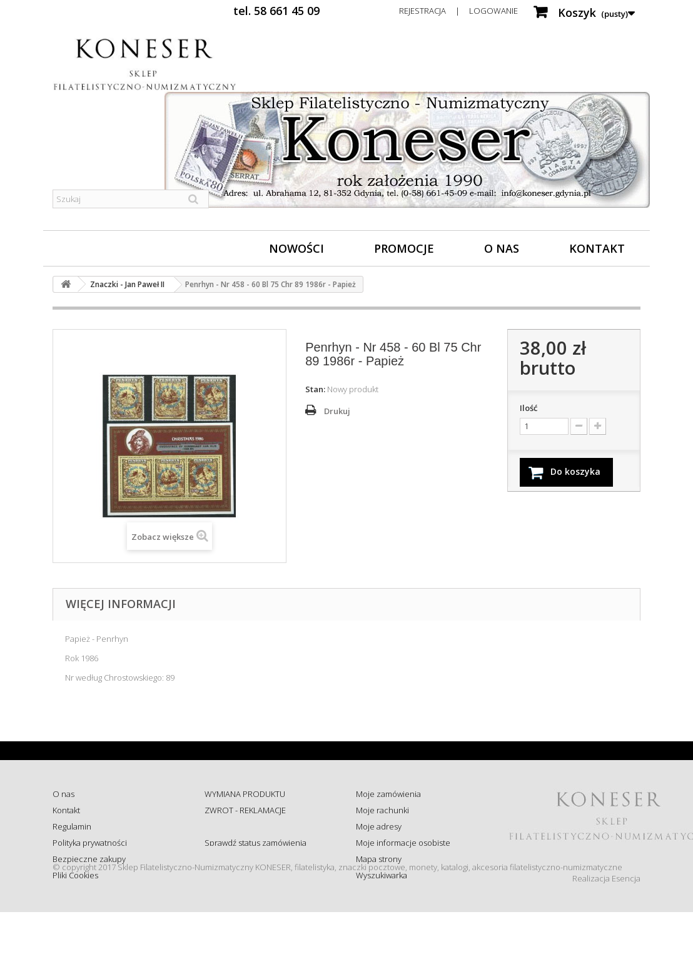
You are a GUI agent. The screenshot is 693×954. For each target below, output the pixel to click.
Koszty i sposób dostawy (249, 859)
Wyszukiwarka (381, 875)
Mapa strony (379, 859)
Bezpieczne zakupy (89, 859)
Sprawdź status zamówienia (255, 842)
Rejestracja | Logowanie (458, 10)
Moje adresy (379, 826)
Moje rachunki (382, 810)
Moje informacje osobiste (403, 842)
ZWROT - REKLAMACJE (245, 810)
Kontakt (597, 248)
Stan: (315, 389)
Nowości (296, 248)
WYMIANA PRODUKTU (245, 793)
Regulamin (72, 826)
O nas (501, 248)
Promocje (404, 248)
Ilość (528, 408)
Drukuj (337, 411)
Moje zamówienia (388, 793)
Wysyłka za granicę (239, 875)
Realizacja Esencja (606, 920)
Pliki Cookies (75, 875)
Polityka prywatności (90, 842)
